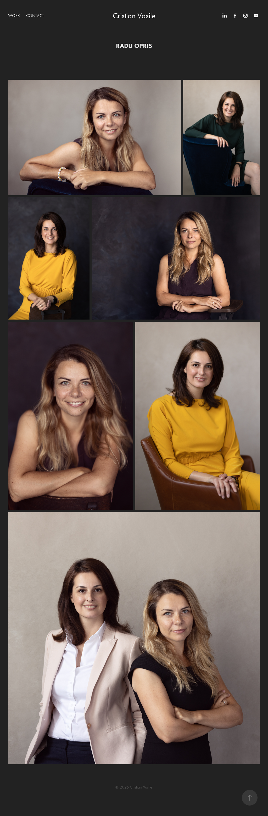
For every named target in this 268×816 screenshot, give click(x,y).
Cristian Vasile (134, 15)
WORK (14, 15)
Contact (35, 15)
